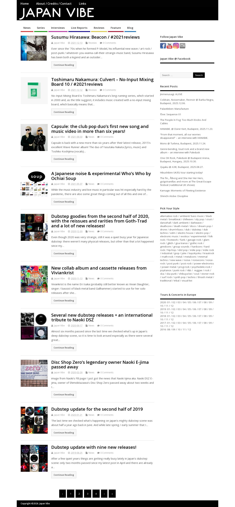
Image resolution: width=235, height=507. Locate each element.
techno (192, 277)
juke (184, 253)
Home (24, 4)
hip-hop (171, 250)
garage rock (194, 239)
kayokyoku (195, 253)
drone (163, 229)
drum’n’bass (176, 229)
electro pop (202, 233)
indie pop (195, 250)
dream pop (204, 226)
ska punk (171, 273)
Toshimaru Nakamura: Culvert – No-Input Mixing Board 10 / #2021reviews (102, 81)
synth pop (180, 277)
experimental (198, 236)
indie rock (208, 250)
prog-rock (183, 267)
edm (172, 233)
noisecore (198, 260)
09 (210, 302)
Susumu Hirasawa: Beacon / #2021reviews (95, 37)
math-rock (167, 256)
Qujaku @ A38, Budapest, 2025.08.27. (181, 167)
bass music (197, 216)
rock (207, 270)
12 (172, 305)
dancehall (165, 222)
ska (162, 273)
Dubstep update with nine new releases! (93, 447)
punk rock (179, 270)
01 (168, 302)
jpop (176, 253)
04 (184, 302)
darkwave (196, 222)
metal (179, 256)
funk (182, 239)
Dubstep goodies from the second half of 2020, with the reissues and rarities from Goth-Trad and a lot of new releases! (100, 221)
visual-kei (187, 280)
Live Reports (79, 27)
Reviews (99, 27)
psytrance (165, 270)
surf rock (167, 277)
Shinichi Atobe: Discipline (174, 196)
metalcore (190, 256)
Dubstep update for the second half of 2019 (97, 409)
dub (187, 229)
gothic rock (196, 243)
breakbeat (174, 219)
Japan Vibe (59, 42)
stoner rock (207, 273)
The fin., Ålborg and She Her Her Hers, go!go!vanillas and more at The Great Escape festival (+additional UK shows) (185, 181)
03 (179, 302)
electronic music (169, 236)
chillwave (188, 219)
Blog (130, 27)
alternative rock (169, 216)
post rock (186, 263)
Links (82, 4)
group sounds (181, 246)
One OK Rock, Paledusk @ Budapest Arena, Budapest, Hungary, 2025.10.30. (185, 159)
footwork (172, 239)
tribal (176, 280)
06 (194, 302)
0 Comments (109, 42)
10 (161, 305)
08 (205, 302)
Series (41, 27)
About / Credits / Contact (54, 4)
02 (173, 302)
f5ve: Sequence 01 (170, 114)
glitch (170, 243)
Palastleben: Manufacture (174, 108)
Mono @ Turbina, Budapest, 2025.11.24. (183, 143)
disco (193, 226)
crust (209, 219)
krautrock (209, 253)
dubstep (196, 229)
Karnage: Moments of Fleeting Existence (183, 190)
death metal (181, 226)
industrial (167, 253)
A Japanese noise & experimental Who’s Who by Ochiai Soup (101, 175)
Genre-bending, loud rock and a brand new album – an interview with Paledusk (184, 150)
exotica (185, 236)
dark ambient (180, 222)
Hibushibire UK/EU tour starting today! (181, 172)
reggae (198, 270)
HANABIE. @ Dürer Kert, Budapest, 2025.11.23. (186, 128)
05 (189, 302)
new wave (176, 260)
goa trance (181, 243)
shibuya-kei (185, 273)
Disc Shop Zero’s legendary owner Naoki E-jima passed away (100, 364)
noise (187, 260)
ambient (184, 216)
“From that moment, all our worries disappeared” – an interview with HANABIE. (184, 136)
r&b (189, 270)
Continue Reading (64, 64)
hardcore (197, 246)
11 (166, 305)
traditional (165, 280)
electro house (185, 233)
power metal (169, 267)
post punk (173, 263)
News (27, 27)
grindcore (165, 246)
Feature (116, 27)
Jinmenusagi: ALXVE (171, 94)
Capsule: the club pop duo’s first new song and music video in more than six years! (100, 128)
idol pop (183, 250)
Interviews (58, 27)
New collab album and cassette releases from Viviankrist (99, 270)
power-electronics (204, 263)
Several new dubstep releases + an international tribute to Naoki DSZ (102, 317)
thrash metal (205, 277)
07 (199, 302)
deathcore (166, 226)
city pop (199, 219)
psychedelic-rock (201, 267)
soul (196, 273)
